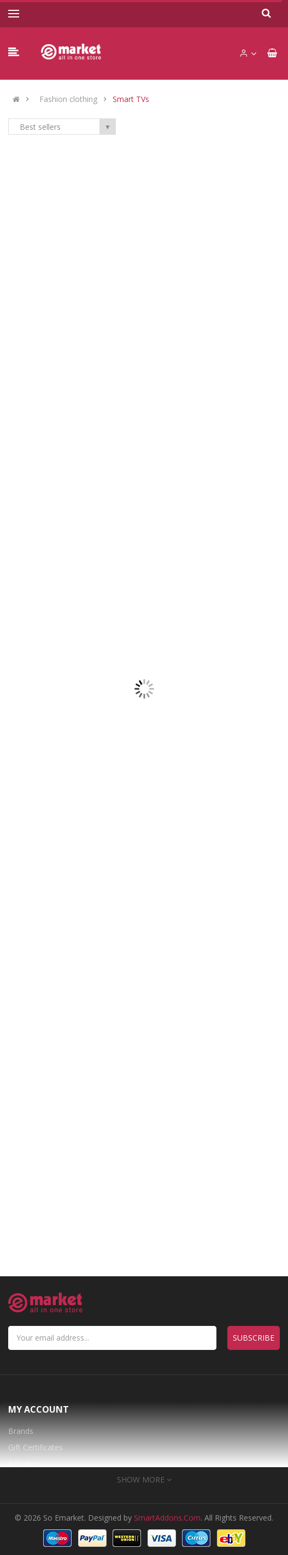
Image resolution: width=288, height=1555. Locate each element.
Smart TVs (131, 99)
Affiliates (23, 1463)
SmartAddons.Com (167, 1517)
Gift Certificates (35, 1447)
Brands (20, 1431)
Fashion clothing (68, 99)
